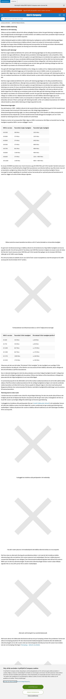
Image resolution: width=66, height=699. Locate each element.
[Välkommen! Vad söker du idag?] (34, 19)
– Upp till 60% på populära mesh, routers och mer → (31, 10)
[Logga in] (60, 15)
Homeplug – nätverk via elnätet (30, 645)
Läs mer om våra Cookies (10, 681)
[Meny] (2, 15)
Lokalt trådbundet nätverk (41, 403)
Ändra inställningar (33, 695)
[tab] (5, 1)
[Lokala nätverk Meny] (11, 22)
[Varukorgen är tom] (64, 15)
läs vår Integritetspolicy (23, 681)
